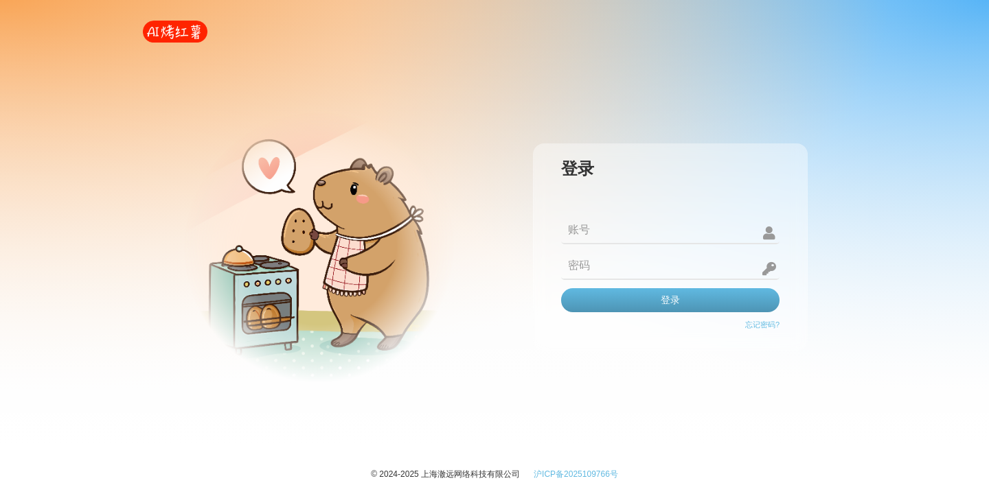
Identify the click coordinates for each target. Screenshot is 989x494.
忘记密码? (762, 324)
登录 (670, 299)
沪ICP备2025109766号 (576, 474)
